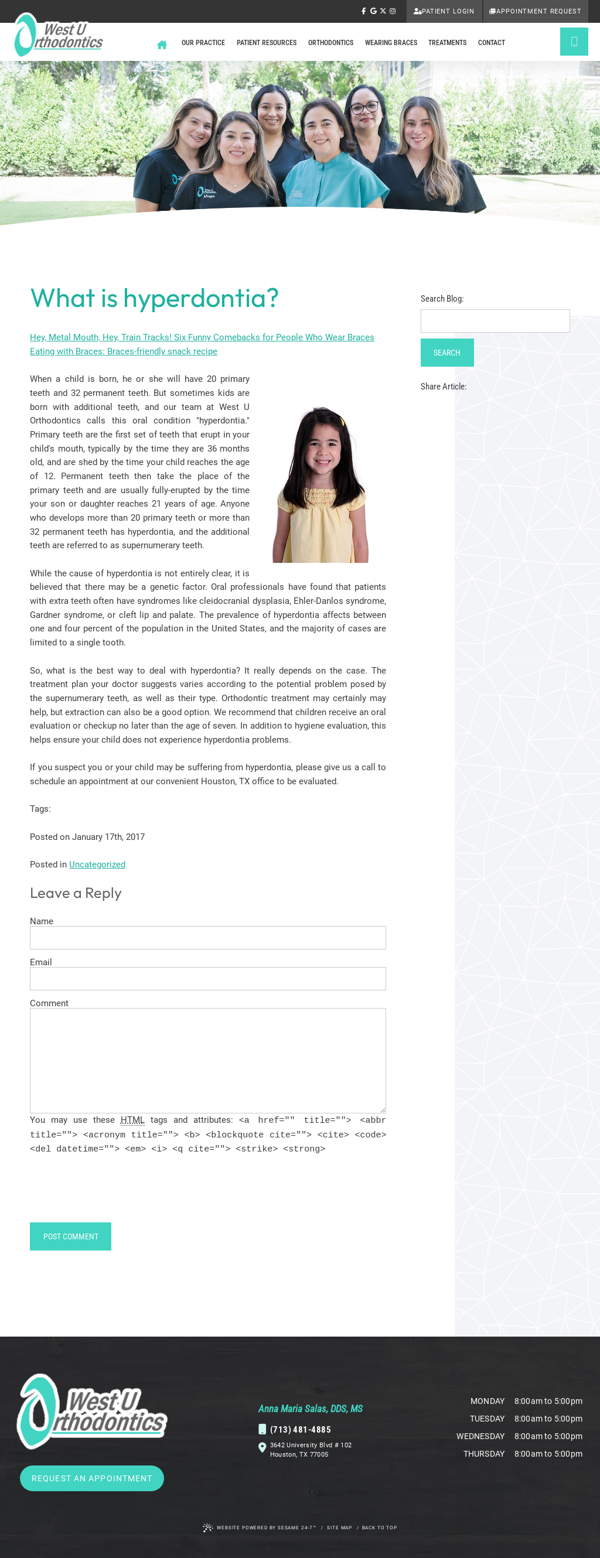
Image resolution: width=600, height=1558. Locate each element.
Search (447, 352)
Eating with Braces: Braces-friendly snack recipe (123, 351)
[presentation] (119, 1194)
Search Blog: (442, 299)
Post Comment (70, 1236)
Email (41, 962)
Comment (49, 1003)
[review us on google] (373, 11)
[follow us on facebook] (364, 11)
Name (41, 921)
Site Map (339, 1527)
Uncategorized (97, 864)
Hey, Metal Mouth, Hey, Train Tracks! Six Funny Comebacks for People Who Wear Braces (202, 337)
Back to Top (379, 1527)
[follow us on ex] (383, 11)
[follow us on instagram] (392, 11)
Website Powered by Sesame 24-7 (259, 1527)
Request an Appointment (92, 1478)
